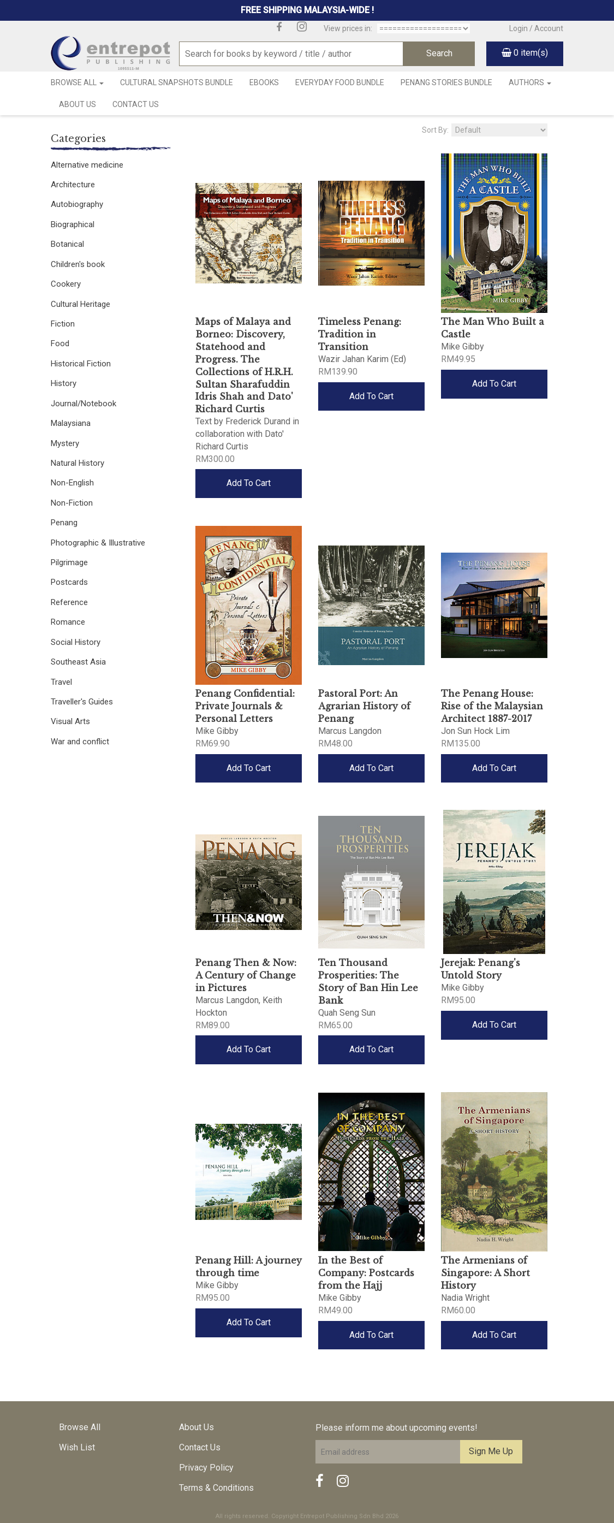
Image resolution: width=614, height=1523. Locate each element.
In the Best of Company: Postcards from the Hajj (366, 1273)
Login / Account (536, 28)
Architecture (73, 184)
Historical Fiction (81, 364)
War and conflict (80, 741)
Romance (68, 622)
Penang (64, 523)
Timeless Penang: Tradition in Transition (359, 334)
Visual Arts (70, 721)
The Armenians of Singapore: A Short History (485, 1273)
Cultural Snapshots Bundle (176, 82)
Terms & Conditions (216, 1488)
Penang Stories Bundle (446, 82)
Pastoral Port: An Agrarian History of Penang (364, 706)
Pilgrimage (69, 562)
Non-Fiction (72, 503)
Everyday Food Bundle (339, 82)
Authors (530, 82)
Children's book (78, 264)
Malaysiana (71, 423)
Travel (61, 682)
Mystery (65, 443)
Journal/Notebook (83, 403)
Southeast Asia (78, 662)
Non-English (72, 483)
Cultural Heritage (80, 304)
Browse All (77, 82)
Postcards (69, 582)
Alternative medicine (87, 165)
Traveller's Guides (82, 702)
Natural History (77, 463)
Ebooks (264, 82)
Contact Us (135, 104)
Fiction (63, 324)
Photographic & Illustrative (98, 543)
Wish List (77, 1447)
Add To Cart (248, 483)
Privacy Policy (206, 1467)
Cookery (66, 284)
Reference (69, 602)
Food (60, 343)
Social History (75, 642)
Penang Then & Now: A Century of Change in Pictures (245, 975)
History (63, 383)
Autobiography (77, 204)
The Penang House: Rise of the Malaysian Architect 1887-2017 (492, 706)
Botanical (67, 244)
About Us (77, 104)
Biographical (72, 224)
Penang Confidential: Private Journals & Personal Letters (245, 706)
